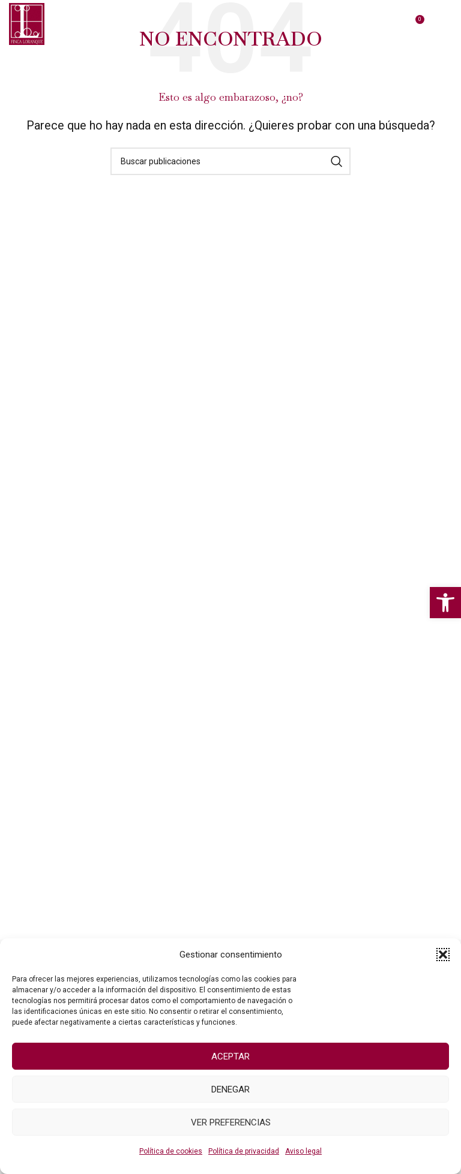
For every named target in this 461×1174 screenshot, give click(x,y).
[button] (445, 602)
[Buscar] (230, 161)
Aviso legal (303, 1151)
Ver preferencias (231, 1122)
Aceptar (230, 1056)
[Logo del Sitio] (26, 23)
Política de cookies (170, 1151)
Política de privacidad (243, 1151)
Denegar (230, 1089)
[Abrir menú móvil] (446, 24)
